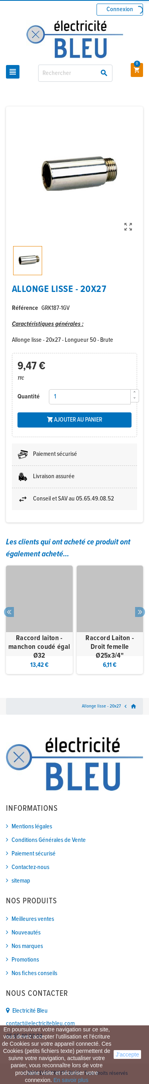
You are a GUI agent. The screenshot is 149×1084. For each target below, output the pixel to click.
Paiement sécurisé (34, 853)
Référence (25, 308)
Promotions (25, 960)
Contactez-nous (30, 867)
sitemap (21, 881)
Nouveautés (26, 932)
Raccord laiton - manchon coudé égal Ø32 (39, 647)
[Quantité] (90, 396)
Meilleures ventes (33, 919)
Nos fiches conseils (34, 973)
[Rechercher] (75, 73)
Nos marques (27, 946)
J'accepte (127, 1054)
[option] (39, 620)
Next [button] (140, 612)
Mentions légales (32, 826)
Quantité (28, 396)
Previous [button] (9, 612)
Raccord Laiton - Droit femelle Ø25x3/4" (109, 647)
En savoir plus (70, 1080)
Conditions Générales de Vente (49, 840)
